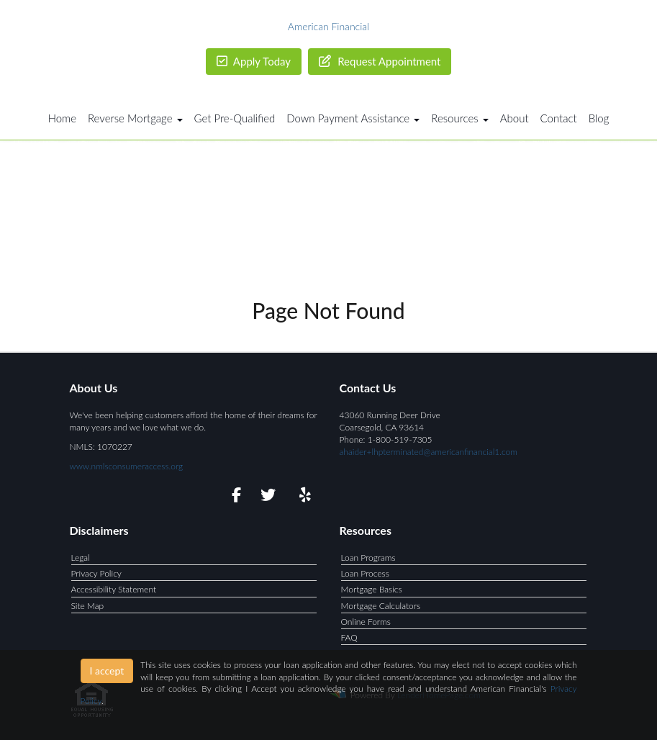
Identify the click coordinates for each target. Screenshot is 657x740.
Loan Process (365, 573)
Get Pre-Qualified (235, 118)
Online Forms (366, 621)
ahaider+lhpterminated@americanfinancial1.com (428, 451)
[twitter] (266, 497)
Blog (599, 118)
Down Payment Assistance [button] (353, 118)
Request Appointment (379, 61)
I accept (107, 670)
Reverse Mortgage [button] (135, 118)
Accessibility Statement (114, 589)
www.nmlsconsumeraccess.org (126, 466)
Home (62, 118)
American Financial (328, 26)
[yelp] (302, 497)
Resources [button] (460, 118)
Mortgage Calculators (381, 605)
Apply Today (254, 61)
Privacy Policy (96, 573)
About (514, 118)
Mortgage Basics (371, 589)
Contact (558, 118)
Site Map (87, 605)
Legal (80, 557)
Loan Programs (368, 557)
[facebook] (232, 497)
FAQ (349, 637)
